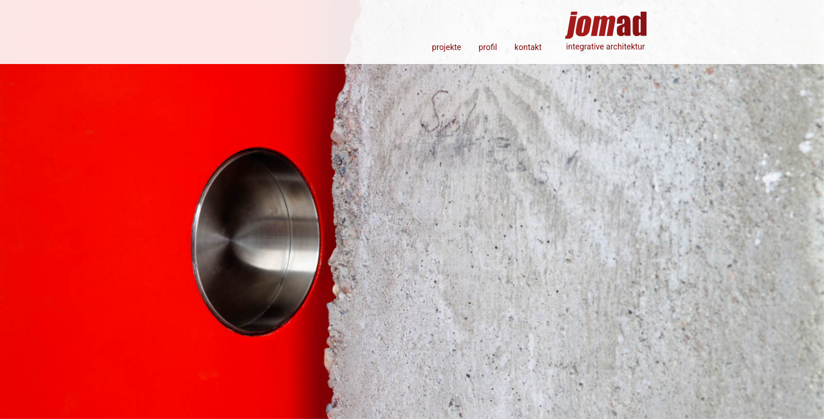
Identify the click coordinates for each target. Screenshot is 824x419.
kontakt (528, 47)
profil (487, 47)
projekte (446, 47)
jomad (606, 20)
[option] (412, 209)
